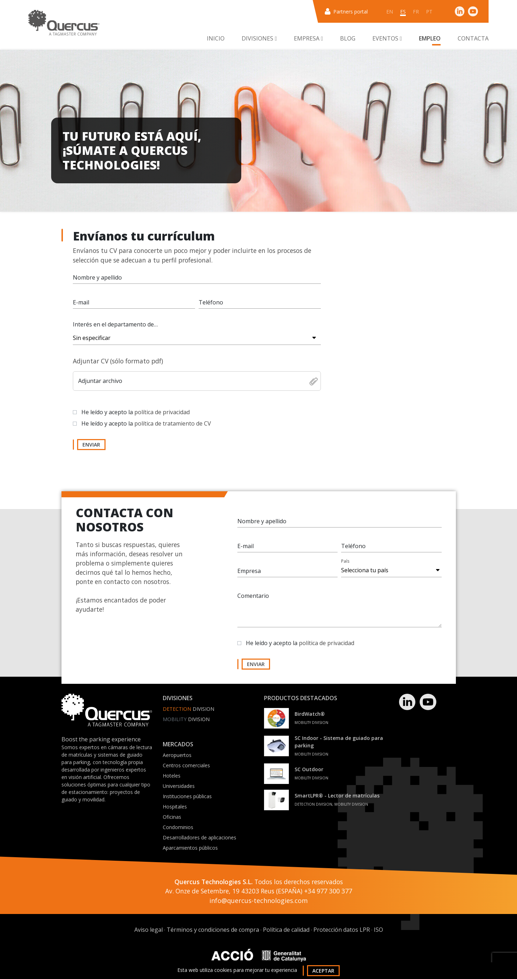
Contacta (473, 38)
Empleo (430, 38)
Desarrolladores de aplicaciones (199, 837)
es (403, 11)
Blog (347, 38)
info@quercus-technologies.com (258, 900)
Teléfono (211, 302)
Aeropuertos (177, 755)
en (389, 11)
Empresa (249, 571)
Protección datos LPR (341, 930)
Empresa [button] (308, 38)
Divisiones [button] (259, 38)
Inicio (216, 38)
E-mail (81, 302)
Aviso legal (148, 930)
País (345, 561)
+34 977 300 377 (328, 891)
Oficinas (172, 816)
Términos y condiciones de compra (213, 930)
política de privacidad (162, 412)
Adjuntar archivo (100, 381)
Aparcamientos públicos (190, 847)
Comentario (253, 596)
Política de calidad (286, 930)
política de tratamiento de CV (172, 423)
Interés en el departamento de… (115, 324)
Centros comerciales (186, 765)
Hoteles (172, 775)
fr (416, 11)
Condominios (178, 827)
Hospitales (175, 806)
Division (188, 708)
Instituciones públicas (187, 796)
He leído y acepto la (135, 412)
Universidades (179, 786)
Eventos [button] (387, 38)
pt (429, 11)
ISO (378, 930)
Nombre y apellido (97, 277)
